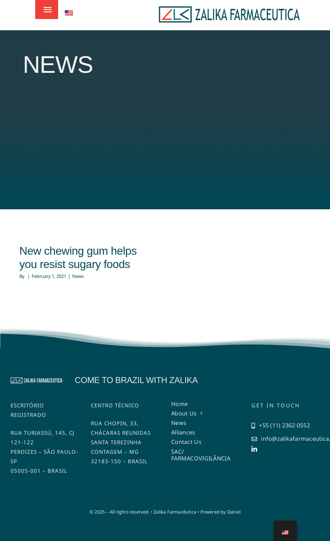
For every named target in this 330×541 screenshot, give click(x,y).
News (78, 276)
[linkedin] (254, 449)
